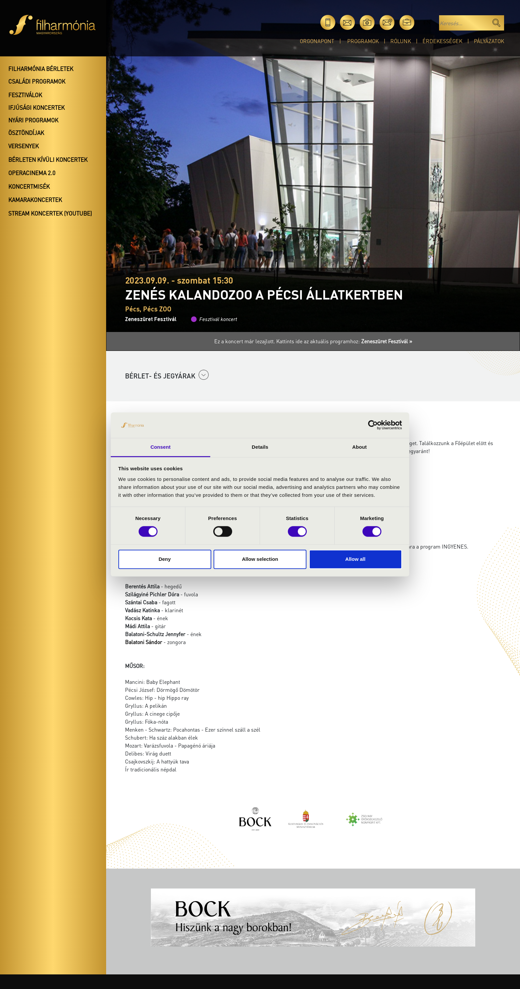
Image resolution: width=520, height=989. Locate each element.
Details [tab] (260, 447)
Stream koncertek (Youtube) (50, 213)
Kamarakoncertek (35, 199)
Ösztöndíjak (26, 132)
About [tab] (359, 447)
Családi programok (36, 81)
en (426, 22)
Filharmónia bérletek (40, 68)
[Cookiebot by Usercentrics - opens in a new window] (373, 425)
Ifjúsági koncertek (36, 107)
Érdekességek (442, 40)
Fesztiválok (25, 95)
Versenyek (23, 146)
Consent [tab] (161, 447)
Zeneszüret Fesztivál (150, 319)
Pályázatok (489, 40)
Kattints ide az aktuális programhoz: (344, 341)
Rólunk (400, 40)
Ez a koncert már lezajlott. (245, 341)
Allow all (355, 559)
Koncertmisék (29, 186)
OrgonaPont (317, 40)
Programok (363, 40)
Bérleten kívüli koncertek (48, 159)
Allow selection (260, 559)
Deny (165, 559)
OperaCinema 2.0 (31, 172)
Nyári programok (33, 120)
